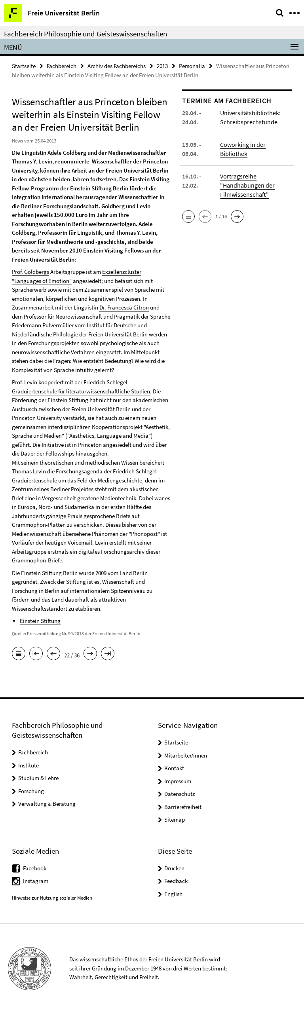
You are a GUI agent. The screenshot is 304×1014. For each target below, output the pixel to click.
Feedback (176, 881)
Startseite (24, 66)
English (173, 894)
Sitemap (174, 819)
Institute (28, 765)
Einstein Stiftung (40, 621)
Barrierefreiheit (182, 807)
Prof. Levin (24, 382)
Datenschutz (179, 794)
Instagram (35, 881)
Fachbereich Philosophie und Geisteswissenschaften (85, 33)
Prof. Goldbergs (30, 271)
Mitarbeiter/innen (185, 755)
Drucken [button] (174, 868)
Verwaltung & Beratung (47, 803)
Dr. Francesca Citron (124, 307)
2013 (162, 66)
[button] (188, 216)
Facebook (34, 868)
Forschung (31, 791)
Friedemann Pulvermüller (43, 325)
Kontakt (174, 768)
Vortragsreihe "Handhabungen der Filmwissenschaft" (247, 185)
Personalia (192, 66)
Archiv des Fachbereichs (116, 66)
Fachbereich (61, 66)
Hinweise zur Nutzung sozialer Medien (52, 897)
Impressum (177, 781)
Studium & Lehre (38, 778)
